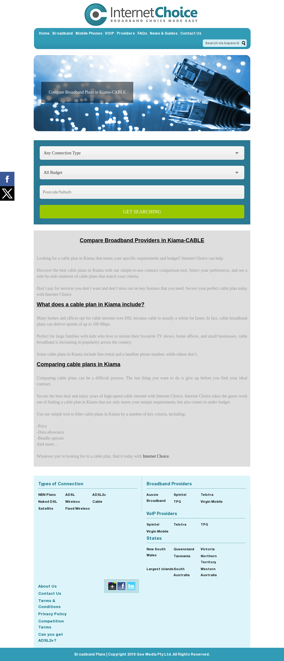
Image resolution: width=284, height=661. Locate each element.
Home (44, 33)
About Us (47, 586)
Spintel (180, 494)
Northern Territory (209, 559)
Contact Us (190, 33)
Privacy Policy (52, 613)
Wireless (72, 501)
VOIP (109, 33)
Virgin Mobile (212, 501)
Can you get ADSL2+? (50, 637)
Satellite (45, 508)
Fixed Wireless (77, 508)
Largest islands (160, 569)
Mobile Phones (89, 33)
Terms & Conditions (49, 603)
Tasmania (182, 556)
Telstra (207, 494)
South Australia (182, 572)
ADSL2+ (99, 494)
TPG (177, 501)
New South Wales (156, 552)
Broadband (62, 33)
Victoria (208, 549)
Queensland (184, 549)
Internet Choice (156, 456)
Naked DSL (47, 501)
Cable (97, 501)
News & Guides (163, 33)
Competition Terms (51, 624)
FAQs (142, 33)
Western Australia (209, 572)
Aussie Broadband (156, 497)
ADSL (70, 494)
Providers (126, 33)
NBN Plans (47, 494)
